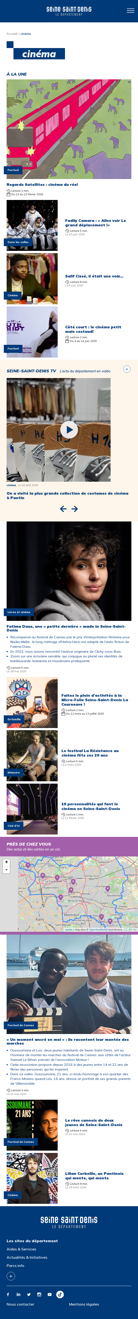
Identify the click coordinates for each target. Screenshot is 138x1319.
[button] (63, 509)
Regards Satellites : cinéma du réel (42, 184)
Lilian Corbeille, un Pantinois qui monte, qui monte (94, 1175)
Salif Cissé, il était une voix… (94, 276)
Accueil (12, 34)
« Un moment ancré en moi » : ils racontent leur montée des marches (68, 1041)
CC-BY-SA (130, 929)
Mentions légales (84, 1304)
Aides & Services (21, 1249)
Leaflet (69, 929)
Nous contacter (20, 1304)
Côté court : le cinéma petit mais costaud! (93, 329)
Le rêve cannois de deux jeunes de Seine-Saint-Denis (93, 1122)
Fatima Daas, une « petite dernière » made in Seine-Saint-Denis (66, 628)
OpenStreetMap (98, 929)
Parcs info (15, 1265)
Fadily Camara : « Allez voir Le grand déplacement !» (95, 222)
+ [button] (6, 862)
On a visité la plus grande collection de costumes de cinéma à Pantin (67, 495)
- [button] (6, 869)
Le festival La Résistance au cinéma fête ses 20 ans (90, 752)
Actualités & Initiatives (27, 1257)
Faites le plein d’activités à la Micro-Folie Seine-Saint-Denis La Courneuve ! (94, 700)
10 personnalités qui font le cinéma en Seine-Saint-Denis (90, 806)
